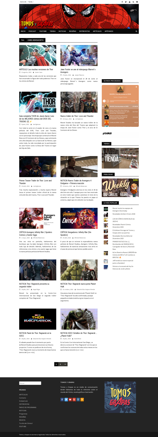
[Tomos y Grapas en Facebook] (62, 399)
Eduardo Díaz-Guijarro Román (86, 289)
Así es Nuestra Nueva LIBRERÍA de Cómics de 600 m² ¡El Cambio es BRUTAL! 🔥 (125, 217)
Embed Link (23, 401)
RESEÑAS (72, 31)
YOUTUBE (43, 31)
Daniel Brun (77, 338)
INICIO (23, 31)
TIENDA (52, 31)
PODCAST (32, 31)
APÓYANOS (109, 31)
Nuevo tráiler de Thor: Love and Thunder (76, 115)
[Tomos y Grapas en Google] (74, 399)
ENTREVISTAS (84, 31)
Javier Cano (38, 72)
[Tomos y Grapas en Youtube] (70, 399)
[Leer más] (31, 352)
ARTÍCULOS (97, 31)
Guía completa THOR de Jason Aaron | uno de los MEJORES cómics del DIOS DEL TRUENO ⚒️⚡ (36, 118)
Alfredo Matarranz (81, 186)
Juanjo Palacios (79, 75)
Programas (23, 413)
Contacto (22, 397)
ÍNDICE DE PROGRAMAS (27, 407)
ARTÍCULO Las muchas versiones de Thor (36, 69)
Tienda (30, 2)
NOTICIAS (62, 31)
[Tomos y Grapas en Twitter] (66, 399)
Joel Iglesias (36, 124)
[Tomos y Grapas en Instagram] (78, 399)
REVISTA (22, 420)
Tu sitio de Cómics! (26, 423)
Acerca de (23, 2)
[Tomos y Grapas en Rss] (82, 399)
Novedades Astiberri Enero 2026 (124, 177)
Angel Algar (36, 289)
